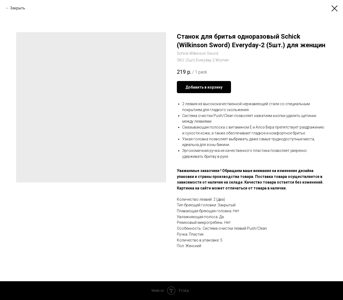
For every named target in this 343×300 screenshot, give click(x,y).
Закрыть (17, 8)
